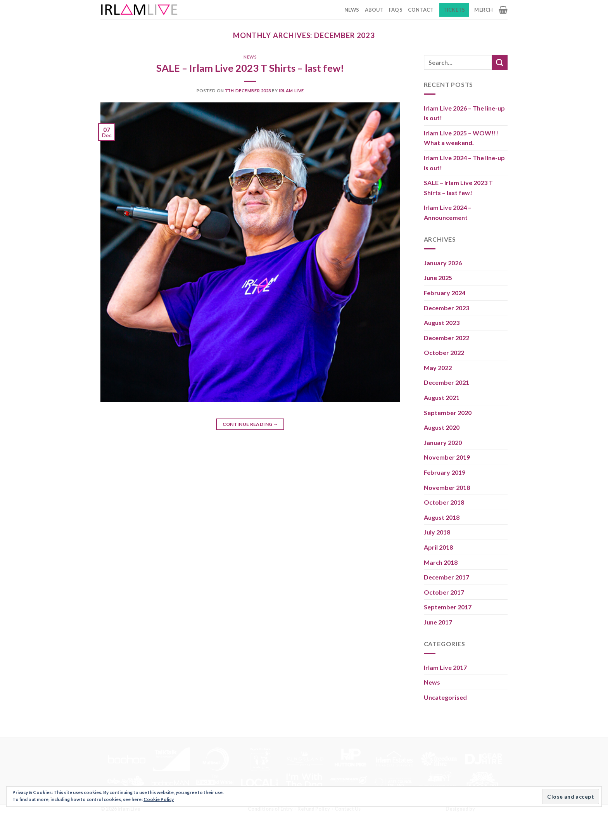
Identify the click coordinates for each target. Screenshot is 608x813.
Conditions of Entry (270, 809)
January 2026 (443, 262)
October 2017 (444, 592)
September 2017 (448, 607)
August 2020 (441, 427)
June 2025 (438, 277)
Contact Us (348, 809)
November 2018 (447, 487)
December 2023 (446, 307)
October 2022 (444, 352)
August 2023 (441, 322)
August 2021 (441, 397)
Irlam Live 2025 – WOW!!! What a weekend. (461, 138)
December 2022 (446, 337)
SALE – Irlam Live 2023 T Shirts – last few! (250, 68)
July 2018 (437, 532)
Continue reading (250, 424)
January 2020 (443, 442)
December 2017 (446, 577)
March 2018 (441, 562)
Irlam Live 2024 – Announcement (448, 212)
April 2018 (438, 547)
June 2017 (438, 622)
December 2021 (446, 382)
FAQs (395, 10)
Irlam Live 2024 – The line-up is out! (464, 162)
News (351, 10)
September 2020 (448, 412)
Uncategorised (445, 697)
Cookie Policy (158, 799)
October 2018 (444, 502)
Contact (421, 10)
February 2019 (444, 472)
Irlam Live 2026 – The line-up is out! (464, 113)
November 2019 (447, 457)
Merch (483, 10)
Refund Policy (313, 809)
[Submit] (500, 62)
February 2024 (444, 292)
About (374, 10)
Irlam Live (291, 90)
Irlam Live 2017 (445, 667)
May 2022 (438, 367)
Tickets (454, 10)
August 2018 (441, 517)
